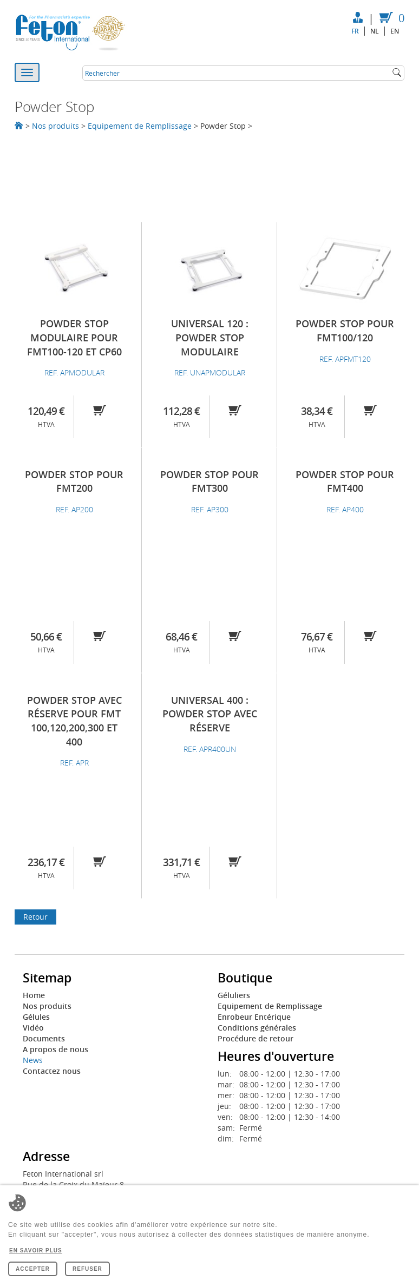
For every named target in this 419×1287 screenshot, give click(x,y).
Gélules (36, 1017)
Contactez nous (52, 1071)
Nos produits (55, 126)
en (394, 31)
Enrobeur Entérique (254, 1017)
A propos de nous (55, 1049)
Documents (44, 1038)
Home (34, 995)
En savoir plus (35, 1250)
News (33, 1060)
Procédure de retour (255, 1038)
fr (355, 31)
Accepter (33, 1269)
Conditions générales (257, 1027)
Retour (35, 917)
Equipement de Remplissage (140, 126)
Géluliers (234, 995)
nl (374, 31)
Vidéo (33, 1027)
